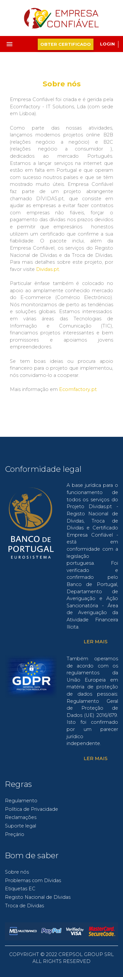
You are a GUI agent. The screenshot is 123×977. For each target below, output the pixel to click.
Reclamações (20, 817)
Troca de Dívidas (24, 906)
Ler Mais (96, 642)
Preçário (14, 834)
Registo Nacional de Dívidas (38, 897)
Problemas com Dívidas (33, 880)
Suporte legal (20, 826)
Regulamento (21, 801)
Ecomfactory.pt (78, 389)
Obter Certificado (65, 44)
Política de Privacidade (31, 809)
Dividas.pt (47, 269)
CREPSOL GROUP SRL (86, 954)
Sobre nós (17, 872)
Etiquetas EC (20, 889)
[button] (15, 42)
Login (107, 44)
